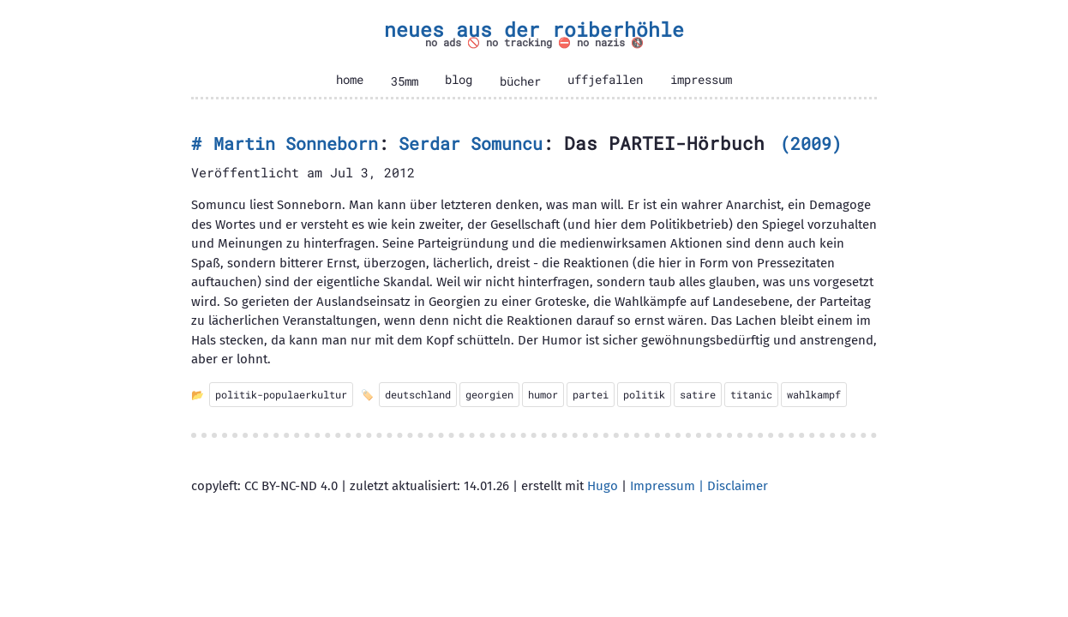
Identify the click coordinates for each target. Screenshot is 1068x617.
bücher (520, 81)
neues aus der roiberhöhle (534, 29)
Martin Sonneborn (295, 143)
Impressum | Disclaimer (699, 486)
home (349, 79)
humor (543, 394)
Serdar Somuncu (471, 143)
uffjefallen (605, 79)
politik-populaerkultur (281, 394)
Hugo (602, 486)
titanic (751, 394)
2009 (810, 143)
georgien (489, 394)
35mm (404, 81)
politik (644, 394)
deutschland (418, 394)
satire (698, 394)
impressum (701, 79)
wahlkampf (814, 394)
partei (591, 394)
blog (458, 79)
